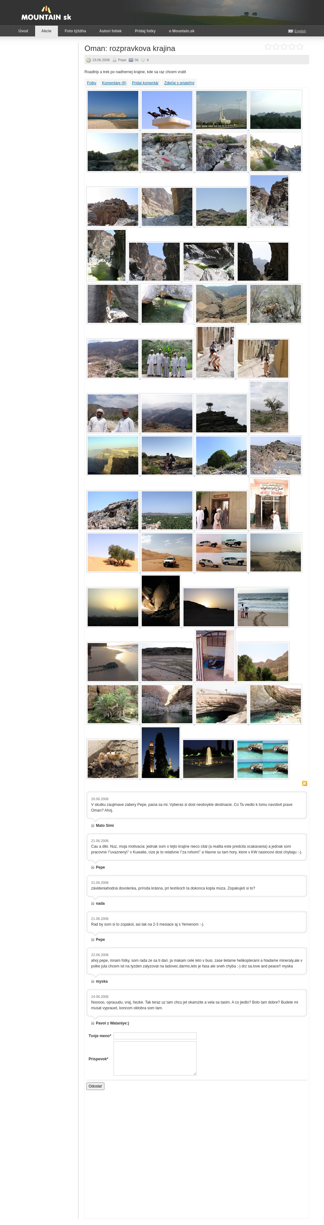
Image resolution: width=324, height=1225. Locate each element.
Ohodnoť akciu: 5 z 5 (300, 47)
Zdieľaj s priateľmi (179, 83)
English (300, 31)
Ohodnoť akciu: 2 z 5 (276, 47)
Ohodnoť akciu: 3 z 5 (284, 47)
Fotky (91, 83)
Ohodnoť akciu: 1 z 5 (268, 47)
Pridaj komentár (145, 83)
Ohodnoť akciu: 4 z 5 (292, 47)
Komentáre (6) (114, 83)
